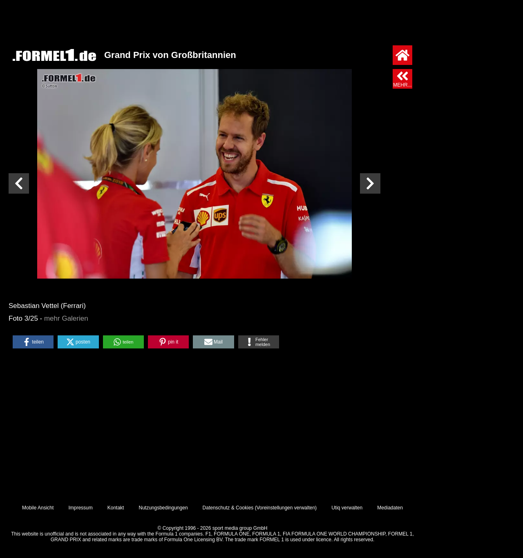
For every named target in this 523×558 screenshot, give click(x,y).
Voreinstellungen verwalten (286, 508)
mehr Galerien (66, 318)
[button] (33, 341)
